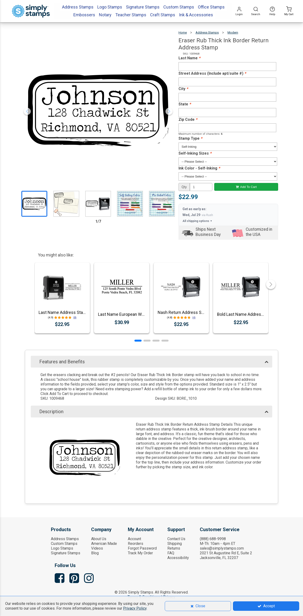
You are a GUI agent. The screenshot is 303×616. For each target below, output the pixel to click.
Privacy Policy (135, 608)
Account (134, 539)
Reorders (135, 543)
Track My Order (140, 553)
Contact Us (176, 539)
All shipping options (197, 221)
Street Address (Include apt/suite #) (212, 73)
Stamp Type (190, 138)
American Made (104, 543)
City (183, 89)
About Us (98, 539)
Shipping (174, 543)
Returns (173, 548)
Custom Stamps (64, 543)
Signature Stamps (65, 553)
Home (182, 32)
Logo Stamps (62, 548)
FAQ (170, 553)
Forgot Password (142, 548)
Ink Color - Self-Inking (199, 168)
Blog (95, 553)
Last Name (189, 58)
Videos (97, 548)
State (184, 104)
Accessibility (178, 557)
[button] (138, 341)
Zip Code (187, 119)
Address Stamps (207, 32)
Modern (232, 32)
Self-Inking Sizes (194, 153)
